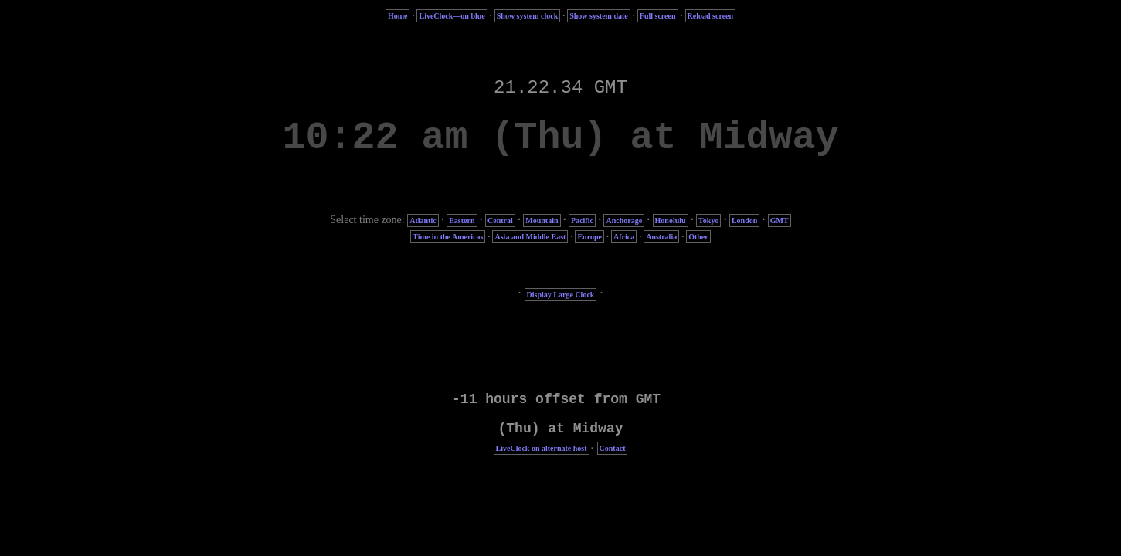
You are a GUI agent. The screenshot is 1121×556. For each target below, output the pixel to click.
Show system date (598, 16)
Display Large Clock (561, 294)
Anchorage (624, 220)
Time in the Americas (448, 236)
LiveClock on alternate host (541, 448)
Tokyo (708, 220)
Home (398, 16)
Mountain (541, 220)
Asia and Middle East (530, 236)
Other (698, 236)
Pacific (582, 220)
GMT (779, 220)
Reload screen (711, 16)
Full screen (658, 16)
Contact (613, 448)
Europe (589, 236)
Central (500, 220)
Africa (623, 236)
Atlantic (422, 220)
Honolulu (670, 220)
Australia (661, 236)
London (744, 220)
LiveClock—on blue (451, 16)
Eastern (461, 220)
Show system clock (527, 16)
